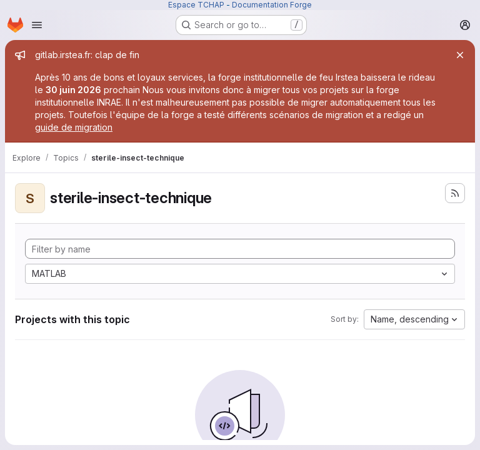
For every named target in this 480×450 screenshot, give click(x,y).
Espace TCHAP (196, 4)
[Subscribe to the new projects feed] (455, 193)
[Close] (460, 55)
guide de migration (73, 127)
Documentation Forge (272, 4)
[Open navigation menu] (37, 25)
